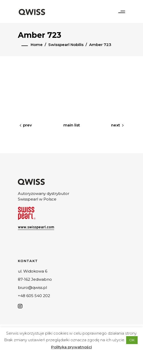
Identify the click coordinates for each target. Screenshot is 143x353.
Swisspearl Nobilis (66, 44)
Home (37, 44)
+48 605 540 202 (34, 295)
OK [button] (132, 340)
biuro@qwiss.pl (32, 287)
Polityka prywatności (71, 347)
